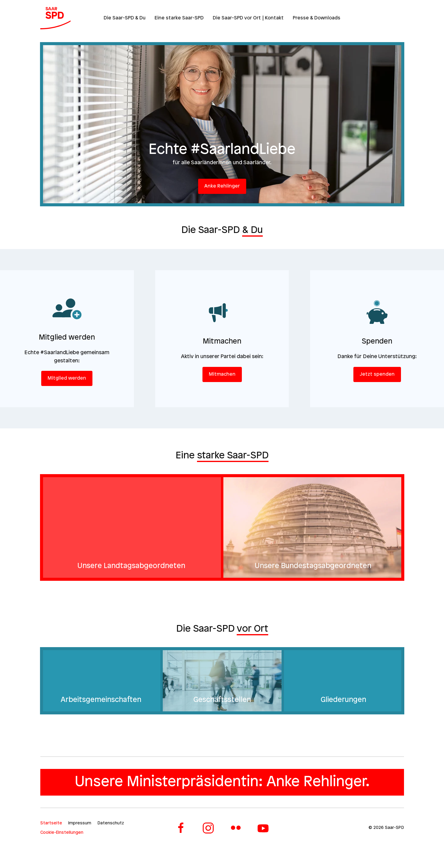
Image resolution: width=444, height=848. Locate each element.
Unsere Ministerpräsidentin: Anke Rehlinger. (222, 782)
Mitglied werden (67, 378)
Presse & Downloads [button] (316, 18)
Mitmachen (222, 374)
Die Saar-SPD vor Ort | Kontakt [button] (248, 18)
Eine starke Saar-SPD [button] (179, 18)
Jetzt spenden (377, 374)
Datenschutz (110, 823)
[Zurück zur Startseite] (55, 18)
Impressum (79, 823)
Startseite (51, 823)
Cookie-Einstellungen (61, 832)
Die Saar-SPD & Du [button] (124, 18)
